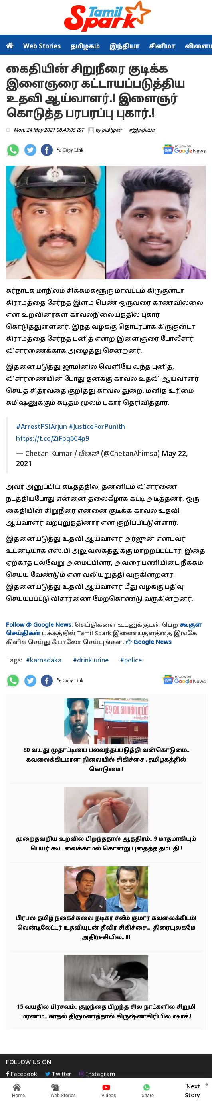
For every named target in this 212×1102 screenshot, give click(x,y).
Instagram (97, 1074)
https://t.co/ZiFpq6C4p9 (52, 439)
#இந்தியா (142, 130)
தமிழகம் (85, 47)
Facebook (21, 1074)
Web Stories (42, 47)
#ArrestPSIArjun (41, 427)
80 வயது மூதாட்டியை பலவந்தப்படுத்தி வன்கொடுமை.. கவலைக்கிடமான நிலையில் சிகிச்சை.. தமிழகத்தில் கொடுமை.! (106, 760)
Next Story (192, 1090)
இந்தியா (124, 47)
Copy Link (72, 150)
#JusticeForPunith (97, 427)
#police (130, 659)
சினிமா (162, 47)
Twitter (58, 1074)
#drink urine (90, 659)
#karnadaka (43, 659)
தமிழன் (112, 130)
